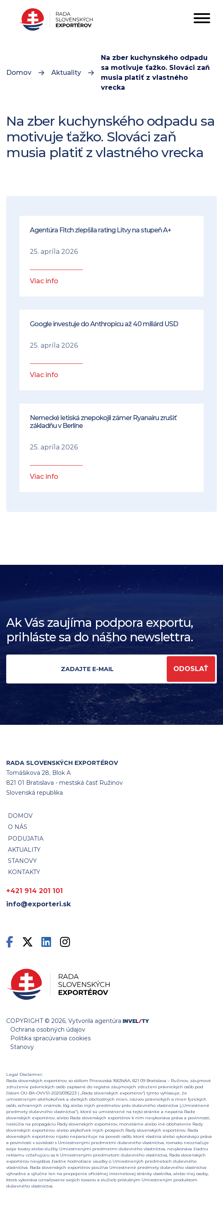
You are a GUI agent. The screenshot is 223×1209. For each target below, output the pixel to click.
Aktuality (66, 72)
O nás (17, 827)
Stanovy (22, 1047)
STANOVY (22, 861)
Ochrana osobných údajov (47, 1029)
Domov (18, 72)
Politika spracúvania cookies (50, 1038)
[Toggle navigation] (201, 19)
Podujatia (25, 838)
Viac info (44, 281)
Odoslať (191, 669)
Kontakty (24, 872)
